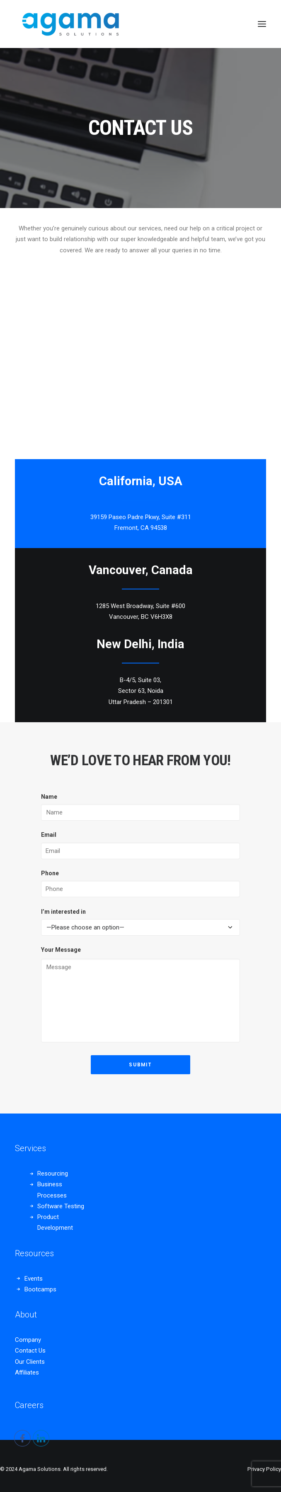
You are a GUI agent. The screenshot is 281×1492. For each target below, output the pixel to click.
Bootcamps (40, 1289)
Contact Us (30, 1350)
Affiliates (27, 1372)
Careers (29, 1405)
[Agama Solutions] (69, 24)
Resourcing (52, 1173)
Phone (50, 873)
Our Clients (30, 1361)
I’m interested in (63, 911)
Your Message (61, 949)
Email (48, 834)
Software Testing (60, 1206)
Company (28, 1340)
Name (49, 796)
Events (33, 1278)
